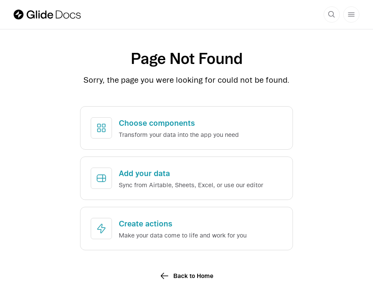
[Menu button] (351, 14)
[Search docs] (332, 14)
